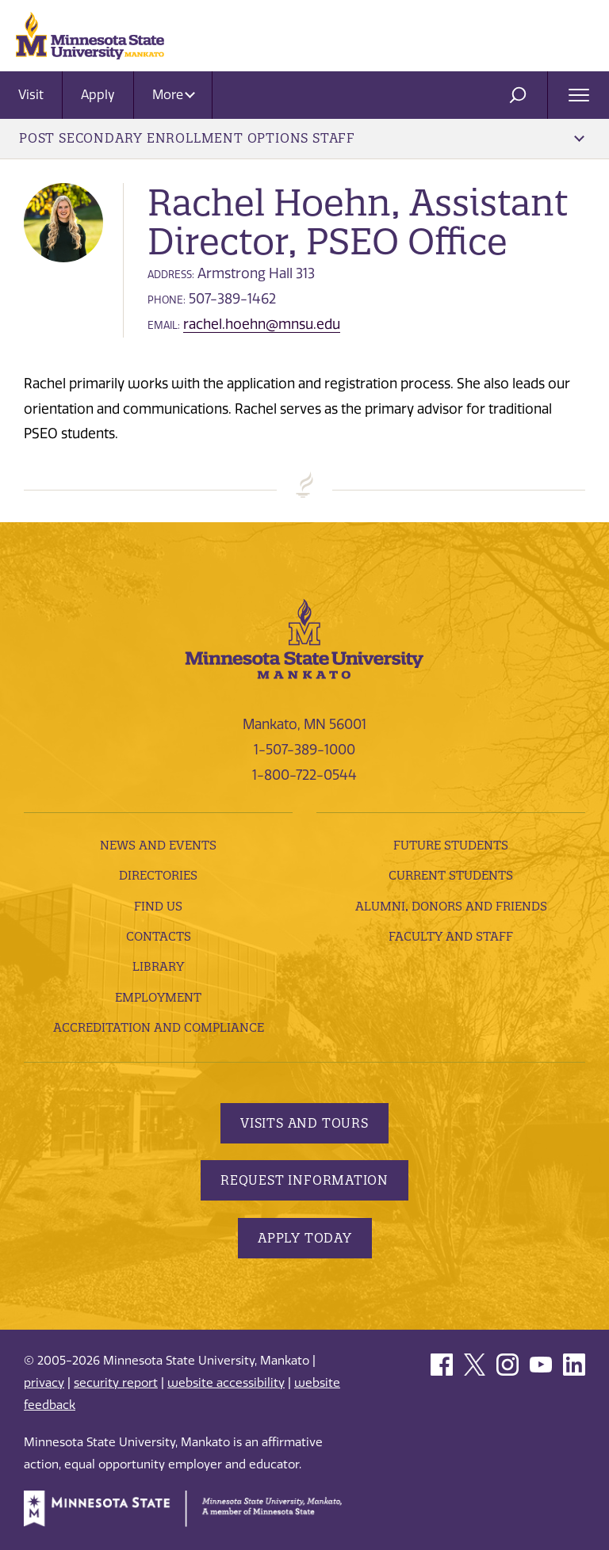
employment (158, 997)
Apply (98, 94)
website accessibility (226, 1383)
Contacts (158, 936)
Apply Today (305, 1238)
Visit (31, 94)
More (173, 94)
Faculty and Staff (451, 936)
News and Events (158, 845)
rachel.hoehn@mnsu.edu (261, 324)
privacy (44, 1383)
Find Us (158, 906)
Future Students (450, 845)
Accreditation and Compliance (158, 1027)
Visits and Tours (304, 1123)
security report (116, 1383)
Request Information (304, 1180)
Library (158, 966)
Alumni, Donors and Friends (451, 906)
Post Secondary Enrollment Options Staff (301, 138)
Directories (158, 875)
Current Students (451, 875)
